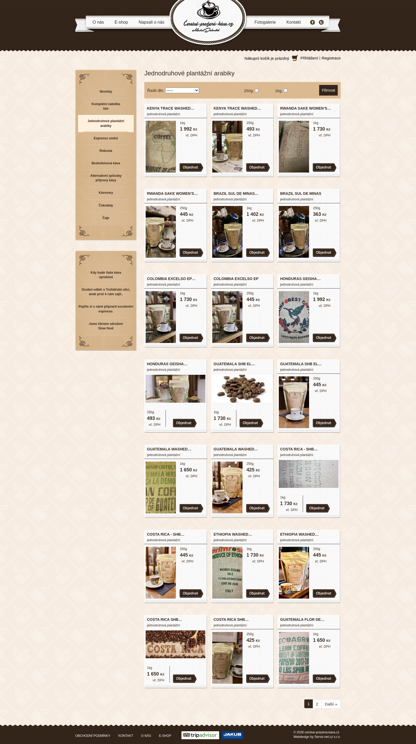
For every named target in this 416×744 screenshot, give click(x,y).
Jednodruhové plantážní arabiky (106, 123)
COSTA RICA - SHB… (299, 449)
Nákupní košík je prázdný (267, 58)
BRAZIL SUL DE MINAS (300, 193)
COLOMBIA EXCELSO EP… (171, 279)
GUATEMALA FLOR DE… (302, 619)
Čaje (105, 218)
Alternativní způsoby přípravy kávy (106, 178)
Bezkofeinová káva (106, 163)
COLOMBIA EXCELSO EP (236, 279)
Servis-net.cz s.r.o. (327, 737)
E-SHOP (165, 736)
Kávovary (106, 193)
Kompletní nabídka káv (106, 106)
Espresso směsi (106, 138)
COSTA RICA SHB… (164, 619)
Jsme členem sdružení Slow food (106, 326)
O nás (98, 22)
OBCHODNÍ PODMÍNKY (92, 736)
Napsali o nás (151, 22)
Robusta (105, 151)
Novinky (106, 91)
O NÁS (146, 736)
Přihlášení (309, 58)
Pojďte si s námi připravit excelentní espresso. (106, 309)
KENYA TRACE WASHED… (170, 108)
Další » (331, 704)
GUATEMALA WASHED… (169, 449)
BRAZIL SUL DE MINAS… (236, 193)
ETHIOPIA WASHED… (233, 534)
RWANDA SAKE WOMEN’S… (305, 108)
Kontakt (293, 22)
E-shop (121, 22)
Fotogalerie (265, 22)
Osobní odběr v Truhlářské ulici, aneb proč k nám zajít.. (106, 292)
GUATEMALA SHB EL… (234, 364)
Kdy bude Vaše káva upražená (105, 275)
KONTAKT (125, 736)
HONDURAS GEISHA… (300, 279)
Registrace (331, 58)
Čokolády (106, 205)
